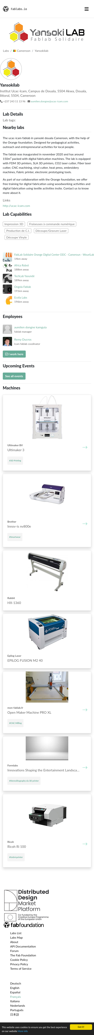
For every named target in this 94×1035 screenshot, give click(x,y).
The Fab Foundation (23, 955)
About (14, 942)
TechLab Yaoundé (24, 276)
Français (15, 996)
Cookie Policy (19, 959)
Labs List (15, 933)
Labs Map (16, 937)
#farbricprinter (16, 857)
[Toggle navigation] (86, 9)
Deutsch (15, 983)
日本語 (14, 1014)
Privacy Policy (19, 964)
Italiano (15, 1001)
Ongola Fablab (22, 286)
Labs (6, 50)
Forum (14, 950)
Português (16, 1010)
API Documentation (23, 946)
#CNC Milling (15, 723)
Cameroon (21, 50)
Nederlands (17, 1005)
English (14, 987)
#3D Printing (15, 460)
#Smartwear (15, 537)
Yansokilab (41, 50)
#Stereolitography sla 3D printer (24, 781)
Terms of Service (20, 968)
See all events (14, 376)
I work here (14, 354)
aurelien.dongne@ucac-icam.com (49, 101)
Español (15, 992)
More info (23, 1031)
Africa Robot (21, 265)
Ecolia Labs (20, 297)
